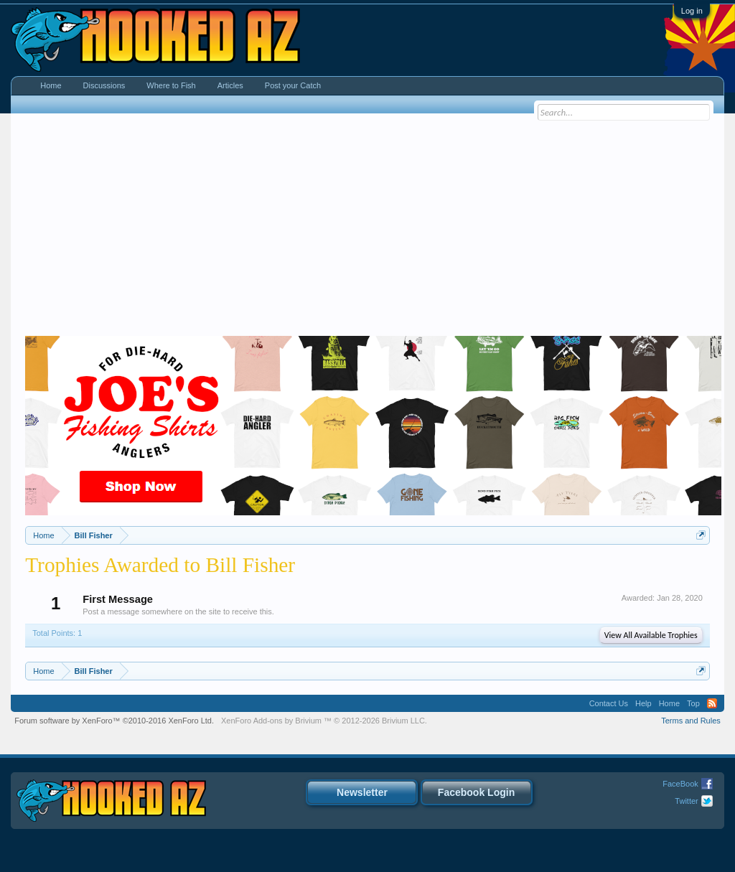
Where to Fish (170, 85)
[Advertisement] (367, 228)
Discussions (104, 85)
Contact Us (608, 703)
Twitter (686, 801)
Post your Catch (293, 85)
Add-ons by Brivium (324, 720)
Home (50, 85)
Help (643, 703)
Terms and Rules (691, 720)
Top (693, 703)
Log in (692, 10)
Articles (230, 85)
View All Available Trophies (651, 635)
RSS (712, 703)
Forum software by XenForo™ (114, 720)
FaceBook (680, 783)
